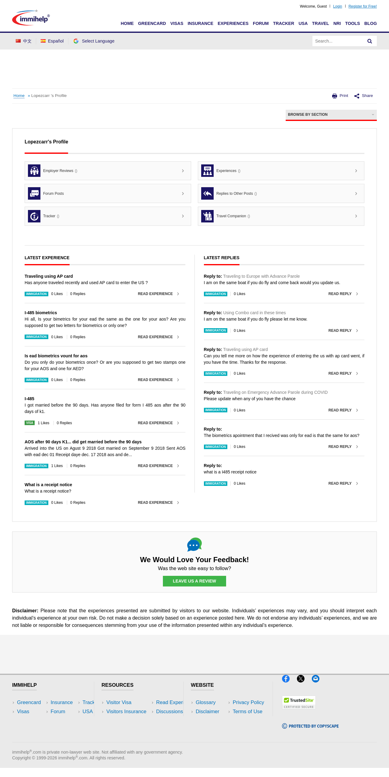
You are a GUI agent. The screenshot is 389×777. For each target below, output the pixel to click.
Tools (352, 23)
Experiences (233, 23)
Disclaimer (207, 711)
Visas (176, 23)
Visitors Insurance (126, 711)
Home (127, 23)
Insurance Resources (130, 739)
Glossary (206, 702)
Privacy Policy (211, 721)
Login (337, 6)
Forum (261, 23)
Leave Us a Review (194, 581)
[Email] (318, 685)
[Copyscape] (310, 731)
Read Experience (155, 294)
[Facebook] (289, 685)
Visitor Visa (118, 702)
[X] (304, 685)
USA (303, 23)
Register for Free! (363, 6)
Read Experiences (127, 721)
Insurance (200, 23)
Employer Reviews (52, 170)
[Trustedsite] (299, 712)
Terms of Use (210, 730)
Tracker (283, 23)
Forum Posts (46, 193)
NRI (337, 23)
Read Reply (340, 294)
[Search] (370, 41)
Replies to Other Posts (229, 193)
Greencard (152, 23)
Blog (370, 23)
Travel (320, 23)
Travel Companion (225, 216)
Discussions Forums (129, 730)
